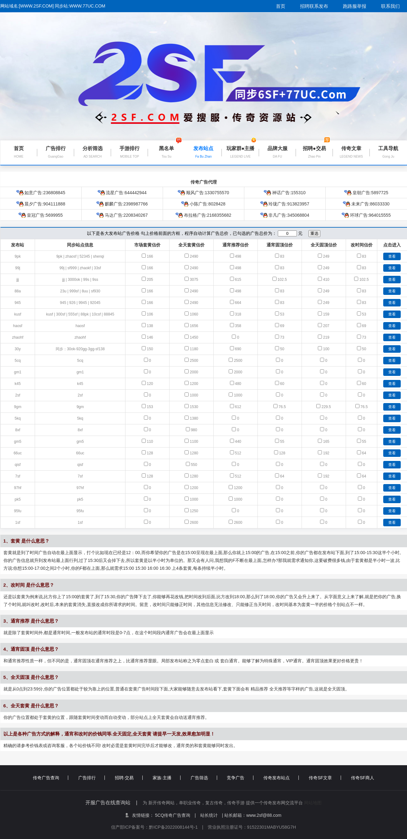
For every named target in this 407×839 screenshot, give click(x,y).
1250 (194, 511)
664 (238, 303)
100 (326, 349)
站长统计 (209, 815)
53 (282, 314)
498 (238, 256)
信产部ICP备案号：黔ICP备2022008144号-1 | (159, 827)
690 (238, 349)
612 (238, 407)
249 (326, 256)
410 (326, 279)
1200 (194, 384)
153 (150, 407)
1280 (194, 453)
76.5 (282, 407)
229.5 (326, 407)
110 (150, 441)
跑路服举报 (354, 6)
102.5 (282, 279)
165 (326, 441)
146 (150, 337)
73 (282, 337)
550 (194, 464)
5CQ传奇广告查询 (175, 815)
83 (282, 256)
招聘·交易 (129, 777)
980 (194, 430)
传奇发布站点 (281, 777)
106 (150, 314)
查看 (392, 256)
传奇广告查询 (50, 777)
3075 (194, 279)
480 (238, 384)
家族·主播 (167, 777)
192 (326, 453)
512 (238, 453)
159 (326, 314)
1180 (194, 349)
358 (238, 326)
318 (238, 314)
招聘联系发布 (314, 6)
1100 (194, 441)
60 (282, 384)
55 (282, 441)
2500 (194, 360)
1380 (194, 418)
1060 (194, 314)
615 (238, 279)
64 (364, 453)
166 (150, 256)
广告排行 (91, 777)
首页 (280, 6)
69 (282, 326)
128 (150, 453)
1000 (194, 395)
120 (150, 384)
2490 (194, 256)
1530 (194, 407)
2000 (194, 372)
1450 (194, 337)
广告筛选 (204, 777)
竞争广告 (240, 777)
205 (150, 279)
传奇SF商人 (362, 777)
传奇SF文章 (325, 777)
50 (282, 349)
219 (326, 337)
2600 (194, 522)
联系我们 (390, 6)
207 (326, 326)
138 (150, 326)
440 (238, 441)
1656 (194, 326)
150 (150, 349)
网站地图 (313, 802)
